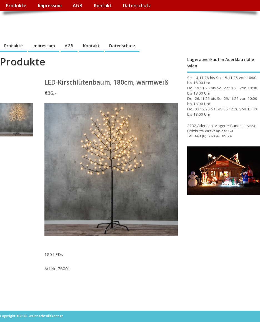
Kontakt (103, 5)
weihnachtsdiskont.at (49, 24)
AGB (77, 5)
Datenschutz (137, 5)
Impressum (50, 5)
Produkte (16, 5)
